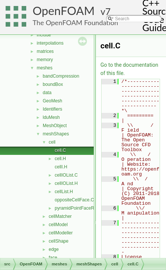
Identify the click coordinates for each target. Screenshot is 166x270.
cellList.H (64, 191)
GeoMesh (52, 101)
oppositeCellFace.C (74, 199)
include (44, 35)
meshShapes (56, 133)
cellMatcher (60, 216)
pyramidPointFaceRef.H (78, 208)
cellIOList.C (66, 175)
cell (52, 142)
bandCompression (61, 76)
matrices (45, 51)
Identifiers (52, 109)
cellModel (58, 224)
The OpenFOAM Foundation (75, 22)
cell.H (60, 158)
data (47, 92)
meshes (44, 67)
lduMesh (51, 117)
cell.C (60, 150)
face (53, 257)
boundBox (53, 84)
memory (45, 59)
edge (54, 249)
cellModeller (61, 233)
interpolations (50, 43)
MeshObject (55, 125)
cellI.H (61, 167)
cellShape (59, 241)
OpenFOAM (64, 11)
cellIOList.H (66, 183)
